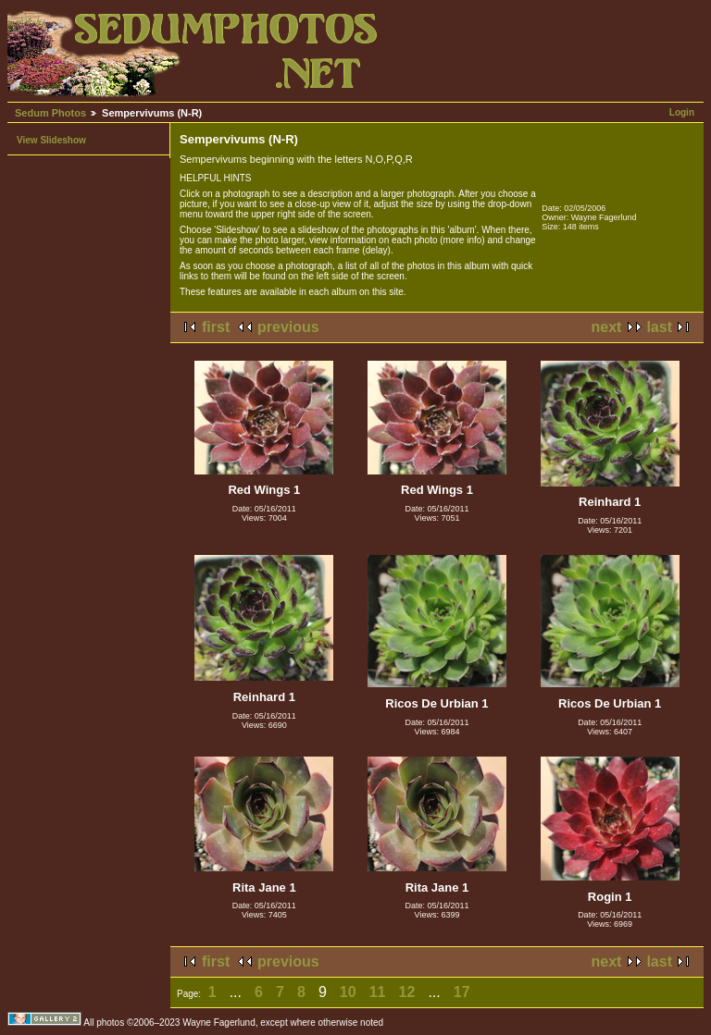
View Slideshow (51, 140)
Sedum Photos (50, 112)
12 (407, 992)
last (659, 327)
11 (377, 992)
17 (462, 992)
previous (288, 327)
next (607, 327)
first (216, 327)
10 (348, 992)
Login (681, 112)
